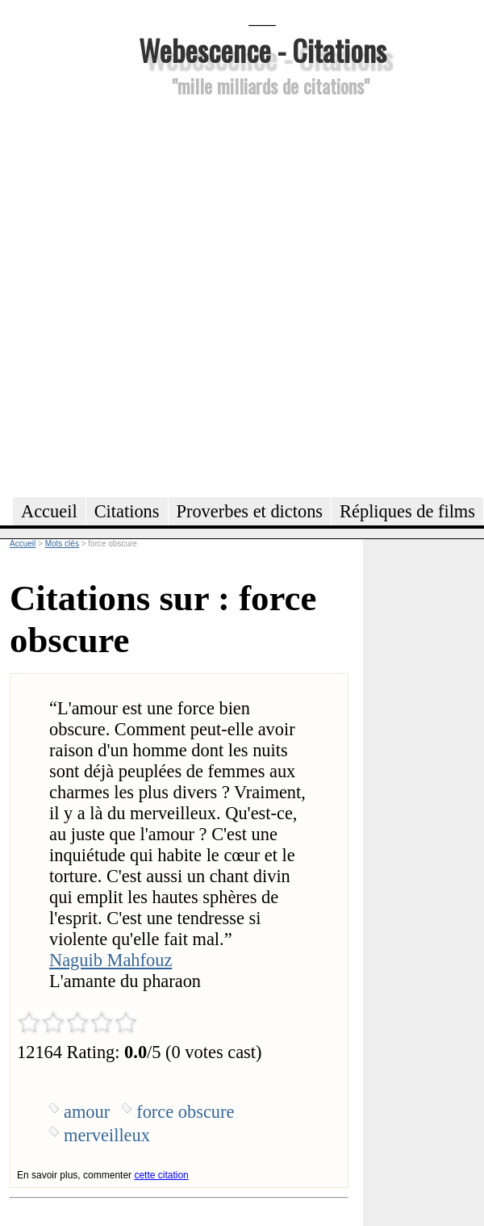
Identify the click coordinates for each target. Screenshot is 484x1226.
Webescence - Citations (262, 49)
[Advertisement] (182, 294)
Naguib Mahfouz (110, 960)
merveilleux (107, 1135)
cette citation (161, 1175)
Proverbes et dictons (250, 511)
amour (87, 1112)
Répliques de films (407, 511)
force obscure (185, 1112)
